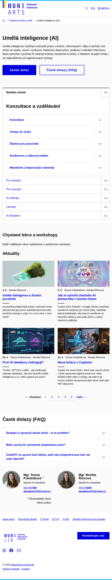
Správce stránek (11, 569)
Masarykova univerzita (22, 564)
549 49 (30, 487)
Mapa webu (9, 519)
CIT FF (55, 519)
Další (81, 397)
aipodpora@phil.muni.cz (37, 491)
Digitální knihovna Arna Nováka (89, 519)
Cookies (25, 569)
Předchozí (33, 397)
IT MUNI (44, 519)
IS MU (66, 519)
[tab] (56, 92)
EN (93, 8)
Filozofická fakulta (27, 519)
